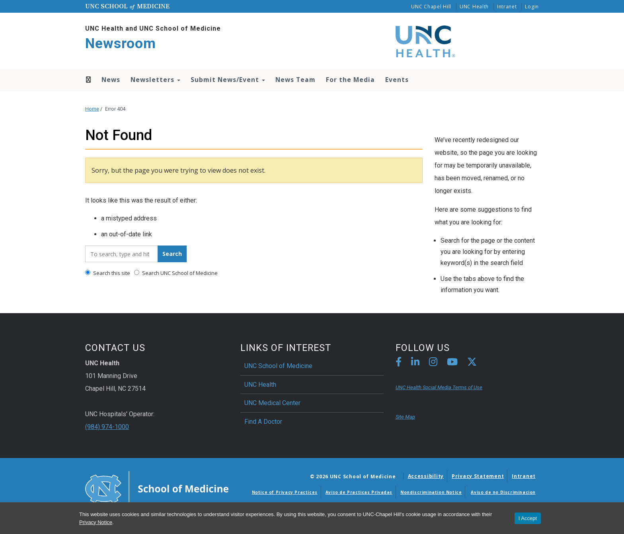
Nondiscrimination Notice (431, 492)
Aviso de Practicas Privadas (359, 492)
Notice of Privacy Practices (285, 492)
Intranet (507, 6)
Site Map (405, 417)
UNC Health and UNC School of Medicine (153, 28)
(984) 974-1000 (107, 427)
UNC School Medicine (127, 6)
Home (87, 79)
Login (532, 6)
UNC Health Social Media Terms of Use (439, 387)
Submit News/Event (228, 79)
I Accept (528, 518)
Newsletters (155, 79)
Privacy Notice (95, 522)
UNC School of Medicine (278, 366)
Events (397, 79)
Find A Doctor (263, 421)
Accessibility (426, 476)
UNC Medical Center (272, 403)
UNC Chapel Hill (431, 6)
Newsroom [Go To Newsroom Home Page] (120, 43)
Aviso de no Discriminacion (503, 492)
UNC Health (474, 6)
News (110, 79)
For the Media (350, 79)
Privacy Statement (478, 476)
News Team (295, 79)
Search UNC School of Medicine (176, 273)
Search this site (107, 273)
